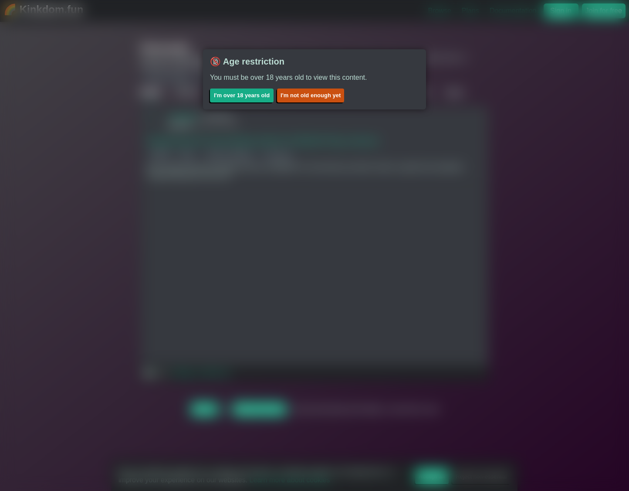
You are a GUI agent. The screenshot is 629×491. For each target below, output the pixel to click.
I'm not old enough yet (311, 95)
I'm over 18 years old (242, 95)
